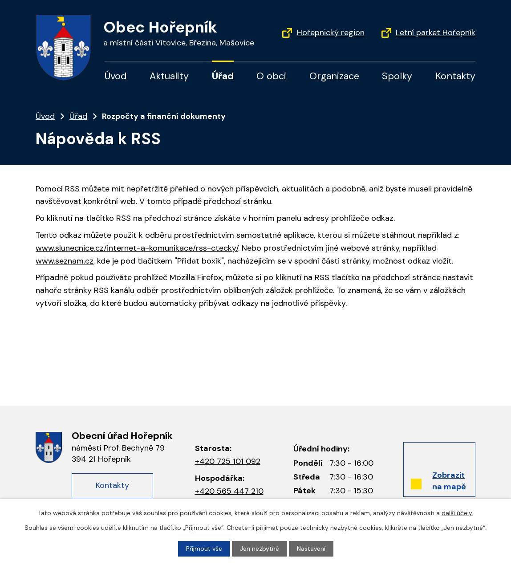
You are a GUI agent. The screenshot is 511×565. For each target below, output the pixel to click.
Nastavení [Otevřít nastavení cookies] (311, 549)
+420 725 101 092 (227, 461)
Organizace (334, 76)
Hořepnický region (331, 32)
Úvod (116, 76)
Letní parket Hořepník (435, 32)
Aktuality (169, 76)
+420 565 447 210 (229, 491)
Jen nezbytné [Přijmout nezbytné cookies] (259, 549)
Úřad (223, 76)
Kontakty (455, 76)
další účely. (457, 513)
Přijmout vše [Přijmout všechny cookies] (204, 549)
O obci (271, 76)
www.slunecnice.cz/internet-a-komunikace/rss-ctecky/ (137, 248)
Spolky (397, 76)
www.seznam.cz (64, 261)
